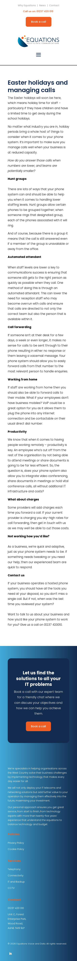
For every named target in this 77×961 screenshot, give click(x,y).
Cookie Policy (16, 849)
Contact (54, 5)
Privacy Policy (16, 843)
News (42, 5)
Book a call (38, 22)
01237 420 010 (45, 11)
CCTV (11, 888)
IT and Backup (16, 881)
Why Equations (27, 5)
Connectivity (15, 875)
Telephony (14, 869)
